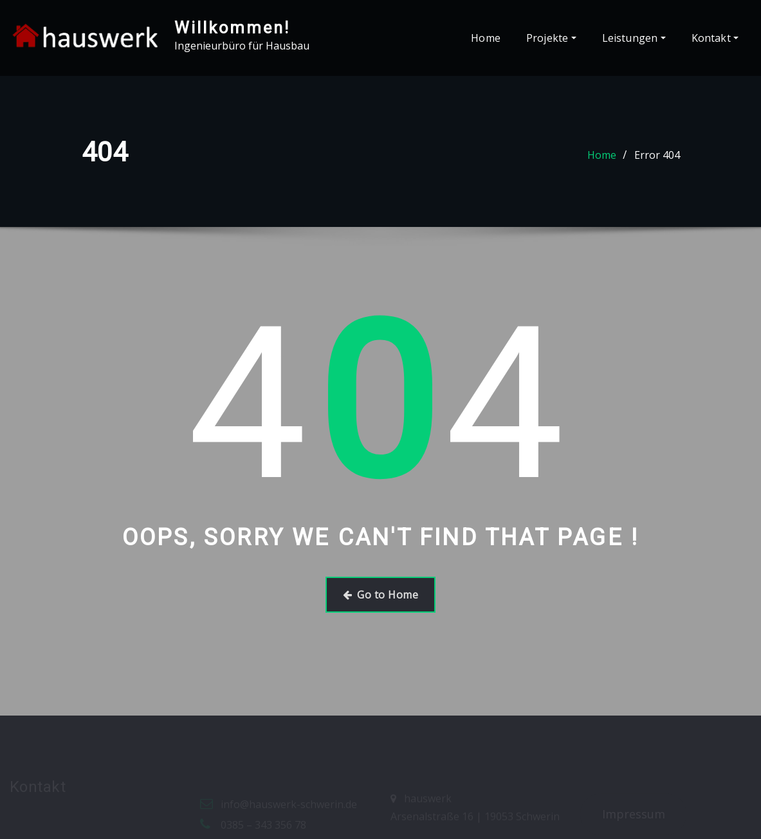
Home (485, 38)
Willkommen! (232, 27)
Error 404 (657, 155)
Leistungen (634, 38)
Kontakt (715, 38)
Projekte (551, 38)
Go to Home (380, 595)
